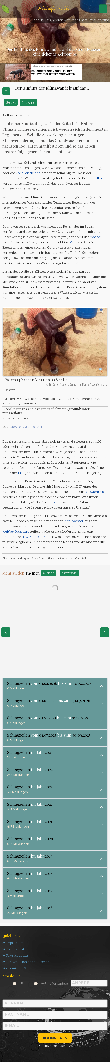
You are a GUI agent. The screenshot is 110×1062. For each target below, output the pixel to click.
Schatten (55, 502)
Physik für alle (15, 956)
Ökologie (11, 102)
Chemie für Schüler (19, 968)
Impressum (13, 943)
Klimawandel (28, 102)
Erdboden (100, 178)
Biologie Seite (54, 8)
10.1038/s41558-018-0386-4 (25, 427)
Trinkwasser (74, 521)
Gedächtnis (95, 492)
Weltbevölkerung (15, 532)
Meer (73, 242)
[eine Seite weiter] (104, 632)
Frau (42, 983)
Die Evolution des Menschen (26, 962)
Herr (21, 983)
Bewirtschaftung (35, 537)
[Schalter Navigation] (103, 8)
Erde (21, 473)
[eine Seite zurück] (5, 632)
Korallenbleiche (28, 173)
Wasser (95, 237)
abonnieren (55, 1038)
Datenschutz (14, 949)
